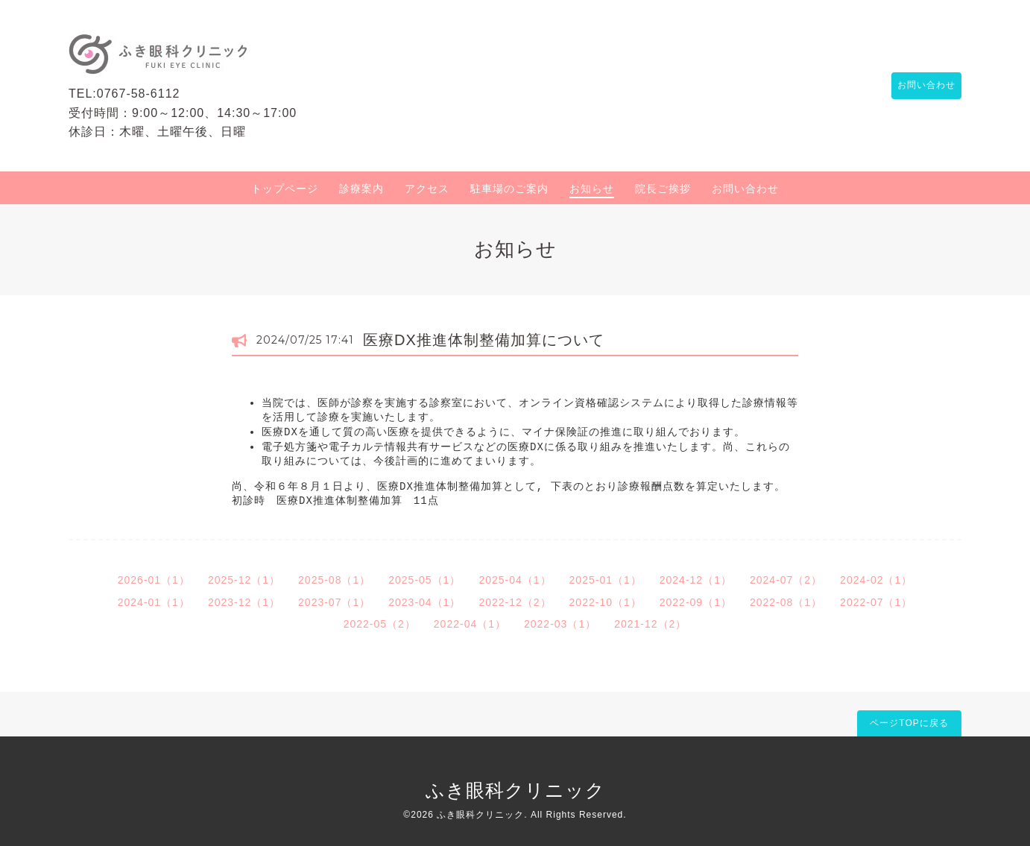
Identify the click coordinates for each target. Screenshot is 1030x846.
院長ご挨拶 (663, 189)
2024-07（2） (786, 580)
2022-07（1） (876, 602)
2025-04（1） (514, 580)
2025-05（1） (424, 580)
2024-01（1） (154, 602)
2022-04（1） (470, 624)
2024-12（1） (696, 580)
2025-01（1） (605, 580)
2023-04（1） (424, 602)
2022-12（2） (514, 602)
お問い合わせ (918, 86)
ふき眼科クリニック (515, 790)
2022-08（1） (786, 602)
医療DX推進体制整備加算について (483, 340)
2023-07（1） (334, 602)
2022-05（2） (380, 624)
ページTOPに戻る (909, 723)
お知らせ (591, 189)
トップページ (284, 189)
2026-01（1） (154, 580)
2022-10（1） (605, 602)
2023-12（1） (244, 602)
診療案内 (361, 189)
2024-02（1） (876, 580)
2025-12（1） (244, 580)
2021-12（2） (650, 624)
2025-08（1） (334, 580)
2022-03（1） (560, 624)
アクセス (427, 189)
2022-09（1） (696, 602)
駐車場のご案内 (509, 189)
